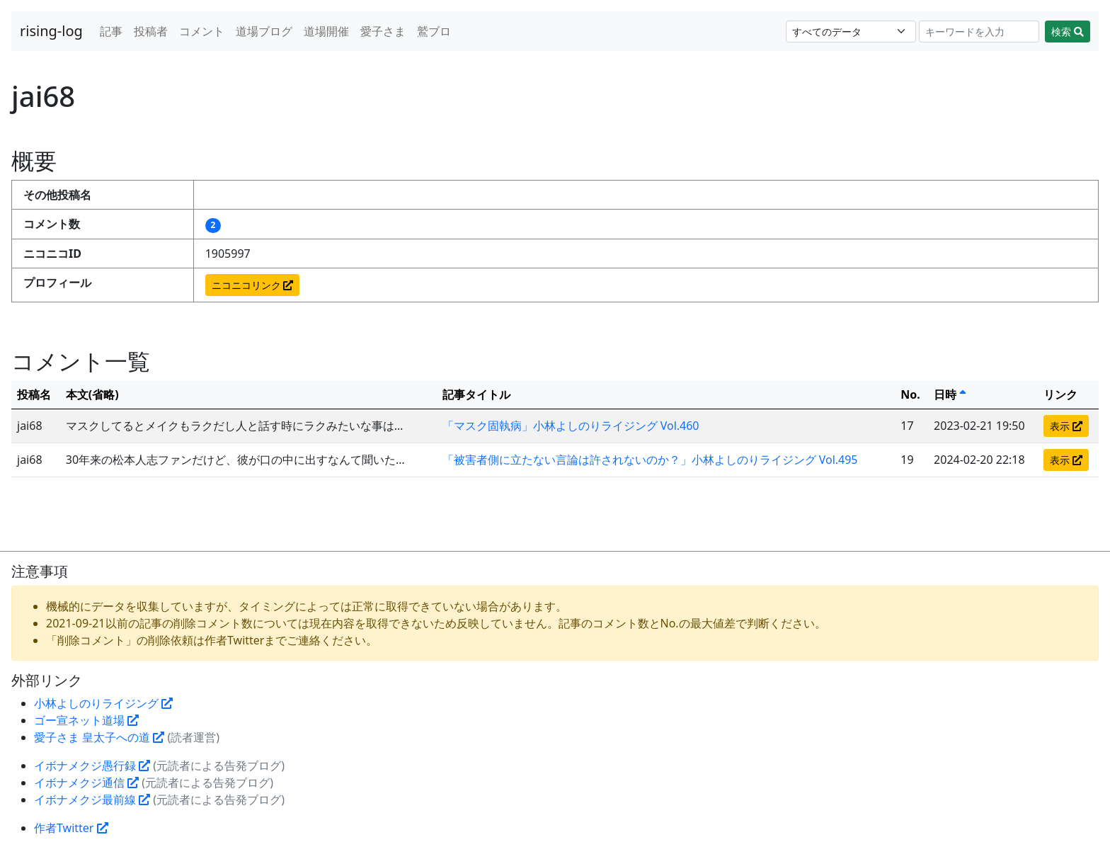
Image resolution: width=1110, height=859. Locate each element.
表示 (1066, 426)
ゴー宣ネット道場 (86, 720)
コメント (201, 31)
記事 (111, 31)
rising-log (51, 30)
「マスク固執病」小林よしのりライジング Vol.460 (570, 425)
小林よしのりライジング (103, 703)
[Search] (979, 31)
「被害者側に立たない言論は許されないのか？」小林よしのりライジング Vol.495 (650, 459)
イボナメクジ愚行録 (92, 765)
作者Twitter (71, 828)
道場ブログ (264, 31)
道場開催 (326, 31)
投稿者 (151, 31)
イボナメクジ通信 (86, 782)
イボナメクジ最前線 (92, 799)
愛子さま (383, 31)
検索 (1067, 31)
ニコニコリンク (253, 285)
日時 (950, 394)
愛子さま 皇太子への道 (99, 737)
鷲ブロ (434, 31)
